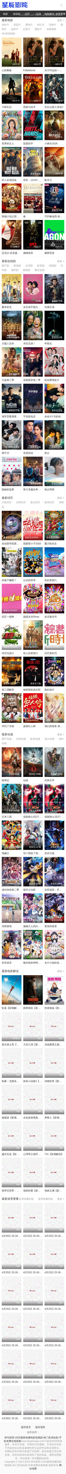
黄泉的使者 (51, 926)
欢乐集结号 (51, 616)
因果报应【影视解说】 (35, 1008)
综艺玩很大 (8, 653)
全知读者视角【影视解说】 (38, 1117)
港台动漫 (49, 738)
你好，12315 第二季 (34, 180)
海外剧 (14, 270)
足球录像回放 (26, 1198)
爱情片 (29, 24)
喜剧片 (17, 24)
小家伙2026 (51, 143)
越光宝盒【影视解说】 (14, 1154)
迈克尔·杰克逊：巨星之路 (16, 253)
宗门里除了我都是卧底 (35, 853)
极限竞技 (49, 253)
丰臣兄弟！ (29, 343)
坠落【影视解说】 (11, 1008)
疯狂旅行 (49, 689)
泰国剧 (26, 270)
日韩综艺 (21, 502)
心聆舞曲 (7, 70)
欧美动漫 (35, 738)
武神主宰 (49, 780)
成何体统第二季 (10, 889)
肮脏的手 (28, 143)
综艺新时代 (51, 653)
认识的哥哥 (29, 580)
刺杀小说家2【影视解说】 (37, 1081)
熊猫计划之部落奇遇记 (14, 216)
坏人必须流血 (9, 180)
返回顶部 (40, 1427)
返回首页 (26, 1427)
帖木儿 (48, 180)
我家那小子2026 (32, 543)
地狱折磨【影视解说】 (35, 1190)
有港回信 (28, 453)
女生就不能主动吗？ (34, 307)
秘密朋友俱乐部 (31, 689)
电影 (5, 14)
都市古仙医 (29, 889)
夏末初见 (7, 307)
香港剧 (17, 265)
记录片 (26, 29)
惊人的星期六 (30, 653)
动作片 (5, 24)
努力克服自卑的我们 (34, 489)
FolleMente (29, 70)
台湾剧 (29, 265)
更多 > (60, 20)
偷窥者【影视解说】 (13, 1117)
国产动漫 (7, 738)
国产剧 (5, 265)
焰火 (47, 453)
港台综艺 (35, 502)
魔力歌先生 (51, 543)
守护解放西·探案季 (55, 216)
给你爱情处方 (52, 380)
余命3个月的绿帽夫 (55, 416)
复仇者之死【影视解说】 (15, 1044)
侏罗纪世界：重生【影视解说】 (19, 1190)
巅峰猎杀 (28, 253)
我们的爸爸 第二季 (55, 726)
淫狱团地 (7, 926)
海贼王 (5, 853)
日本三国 (7, 816)
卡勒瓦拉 (7, 107)
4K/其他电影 (8, 33)
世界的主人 (8, 143)
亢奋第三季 (8, 380)
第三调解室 (8, 689)
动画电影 (51, 29)
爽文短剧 (40, 270)
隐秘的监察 (8, 489)
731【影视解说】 (54, 1154)
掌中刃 (5, 453)
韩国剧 (52, 265)
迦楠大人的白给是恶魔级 (36, 926)
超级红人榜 (29, 726)
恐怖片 (52, 24)
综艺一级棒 (8, 616)
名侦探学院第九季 (11, 543)
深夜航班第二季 (31, 380)
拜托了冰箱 (8, 726)
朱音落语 (7, 962)
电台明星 (49, 489)
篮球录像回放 (45, 1198)
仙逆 (25, 780)
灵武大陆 (49, 853)
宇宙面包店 (29, 416)
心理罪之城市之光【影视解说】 (40, 1154)
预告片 (38, 29)
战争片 (14, 29)
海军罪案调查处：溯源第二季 (18, 416)
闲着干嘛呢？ (9, 580)
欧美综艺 (49, 502)
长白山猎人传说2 (54, 107)
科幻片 (41, 24)
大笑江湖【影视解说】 (35, 1044)
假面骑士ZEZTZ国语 (34, 816)
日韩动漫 (21, 738)
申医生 (48, 343)
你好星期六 (51, 580)
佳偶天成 (49, 307)
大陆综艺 (7, 502)
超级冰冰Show (31, 616)
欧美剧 (41, 265)
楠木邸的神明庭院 (33, 962)
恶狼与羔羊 (29, 107)
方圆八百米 (8, 343)
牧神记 (5, 780)
